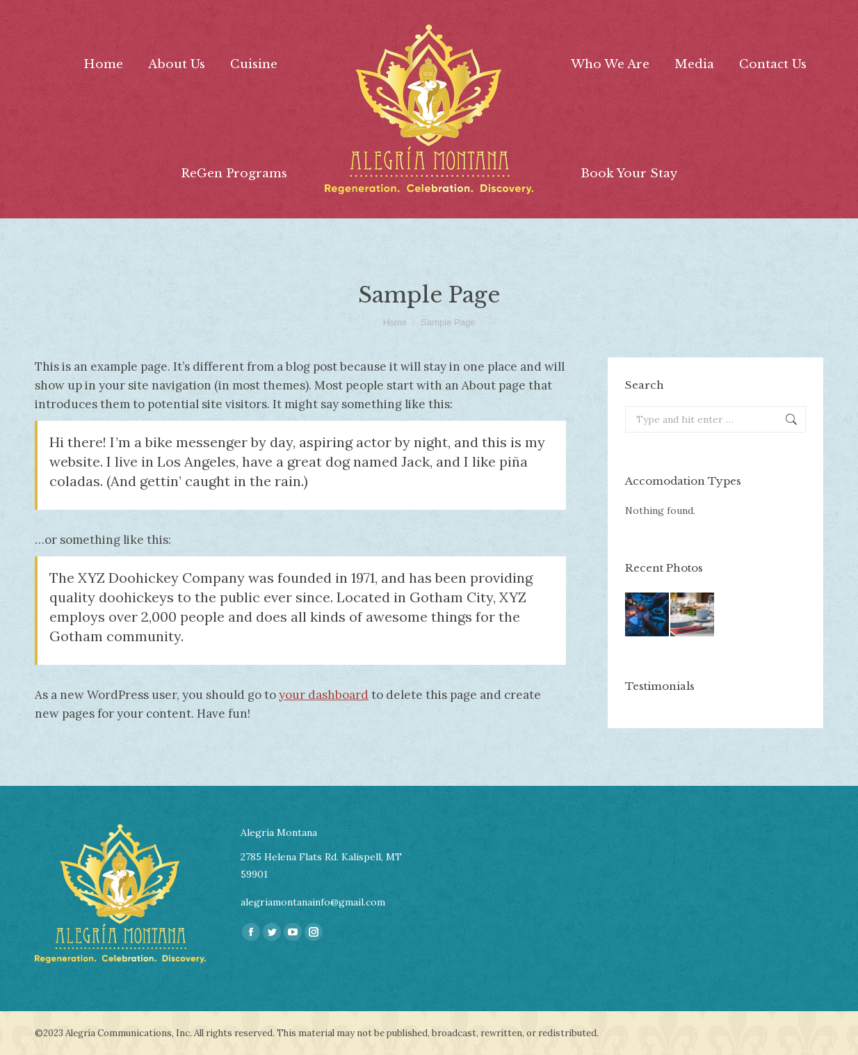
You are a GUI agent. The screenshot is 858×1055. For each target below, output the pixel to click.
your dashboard (324, 694)
